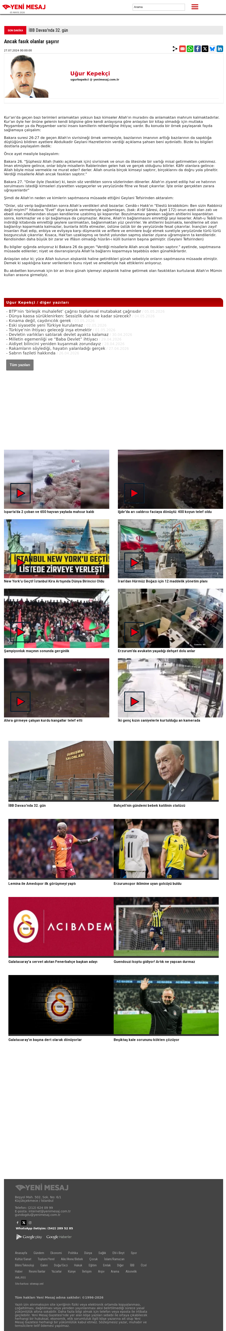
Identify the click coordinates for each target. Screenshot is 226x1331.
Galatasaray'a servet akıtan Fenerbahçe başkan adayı (52, 962)
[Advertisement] (113, 406)
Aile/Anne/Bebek (72, 1259)
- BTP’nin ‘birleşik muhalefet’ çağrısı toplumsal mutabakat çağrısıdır (73, 311)
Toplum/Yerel (46, 1259)
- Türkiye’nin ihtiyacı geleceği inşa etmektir (49, 330)
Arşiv (101, 1271)
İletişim (87, 1271)
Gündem (39, 1253)
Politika (73, 1253)
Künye (72, 1271)
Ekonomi (56, 1253)
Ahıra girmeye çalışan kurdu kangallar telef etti (43, 720)
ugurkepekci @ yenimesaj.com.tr (94, 79)
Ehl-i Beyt (118, 1253)
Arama (115, 1271)
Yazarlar (57, 1271)
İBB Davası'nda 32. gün (48, 30)
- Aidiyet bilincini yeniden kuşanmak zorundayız (53, 343)
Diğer (120, 1265)
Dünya (88, 1253)
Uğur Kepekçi (90, 74)
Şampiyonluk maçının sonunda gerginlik (36, 651)
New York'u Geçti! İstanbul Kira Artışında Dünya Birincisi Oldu (54, 581)
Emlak (107, 1265)
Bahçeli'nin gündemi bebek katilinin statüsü (149, 805)
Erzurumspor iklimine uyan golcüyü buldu (147, 884)
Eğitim (93, 1265)
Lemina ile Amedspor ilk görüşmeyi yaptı (42, 884)
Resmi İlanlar (37, 1271)
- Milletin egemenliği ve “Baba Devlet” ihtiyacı (52, 339)
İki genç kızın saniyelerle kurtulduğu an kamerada (159, 720)
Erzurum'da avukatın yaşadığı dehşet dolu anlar (156, 651)
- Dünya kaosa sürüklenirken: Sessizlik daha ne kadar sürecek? (68, 316)
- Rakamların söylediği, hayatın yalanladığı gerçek (55, 348)
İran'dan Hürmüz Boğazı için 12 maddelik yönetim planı (162, 581)
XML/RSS (20, 1277)
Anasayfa (21, 1253)
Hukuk (78, 1265)
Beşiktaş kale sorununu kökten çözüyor (146, 1040)
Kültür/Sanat (23, 1259)
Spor (134, 1253)
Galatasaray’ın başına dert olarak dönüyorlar (45, 1040)
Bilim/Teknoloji (24, 1265)
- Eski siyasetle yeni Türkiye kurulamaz (44, 325)
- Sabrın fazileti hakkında (30, 353)
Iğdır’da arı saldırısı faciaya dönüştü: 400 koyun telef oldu (165, 512)
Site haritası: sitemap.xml (29, 1283)
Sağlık (102, 1253)
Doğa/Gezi (61, 1265)
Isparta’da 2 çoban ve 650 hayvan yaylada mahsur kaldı (49, 512)
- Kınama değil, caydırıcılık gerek (38, 320)
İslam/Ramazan (114, 1259)
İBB (132, 1265)
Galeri (44, 1265)
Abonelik (131, 1271)
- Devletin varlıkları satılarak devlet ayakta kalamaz (57, 334)
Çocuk (93, 1259)
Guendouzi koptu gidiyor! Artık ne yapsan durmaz (154, 962)
